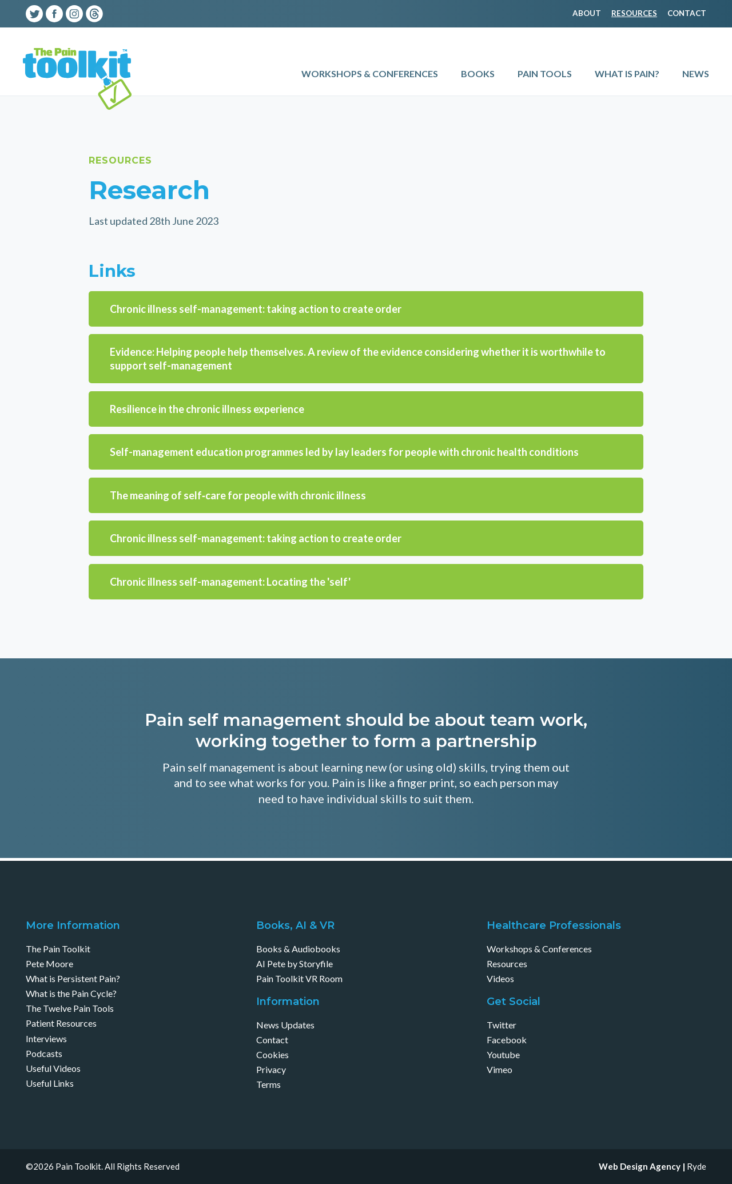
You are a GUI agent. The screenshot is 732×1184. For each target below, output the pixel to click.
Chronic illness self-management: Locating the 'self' (230, 581)
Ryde (696, 1166)
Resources (634, 13)
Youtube (114, 13)
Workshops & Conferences (369, 73)
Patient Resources (61, 1023)
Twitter (34, 13)
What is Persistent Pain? (73, 978)
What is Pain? (627, 73)
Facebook (54, 13)
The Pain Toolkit (58, 948)
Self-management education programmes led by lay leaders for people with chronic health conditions (344, 452)
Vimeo (134, 13)
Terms (268, 1084)
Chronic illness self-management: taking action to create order (255, 309)
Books (478, 73)
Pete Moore (49, 963)
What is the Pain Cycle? (71, 993)
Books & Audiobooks (298, 948)
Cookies (272, 1054)
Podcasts (44, 1053)
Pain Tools (545, 73)
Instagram (74, 13)
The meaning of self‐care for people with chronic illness (238, 495)
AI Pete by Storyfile (294, 963)
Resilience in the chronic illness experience (207, 409)
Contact (686, 13)
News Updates (285, 1024)
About (586, 13)
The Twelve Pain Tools (70, 1008)
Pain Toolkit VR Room (299, 978)
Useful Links (50, 1083)
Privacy (271, 1069)
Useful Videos (53, 1068)
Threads (94, 13)
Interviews (46, 1038)
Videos (500, 978)
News (695, 73)
